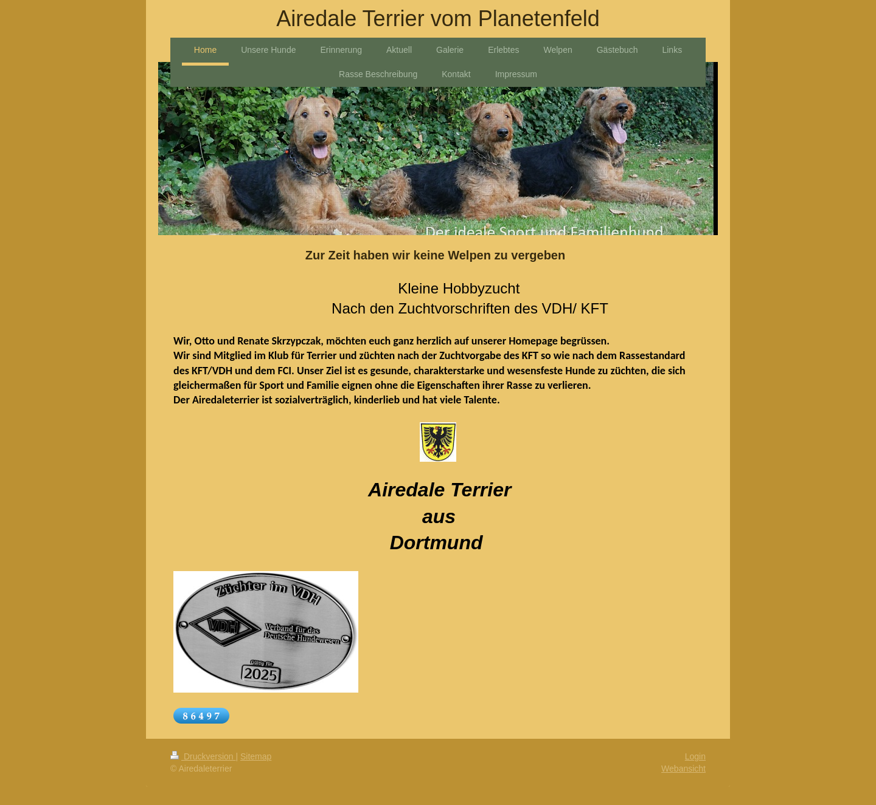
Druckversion (202, 756)
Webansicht (683, 768)
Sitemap (255, 756)
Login (695, 756)
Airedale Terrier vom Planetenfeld (438, 18)
